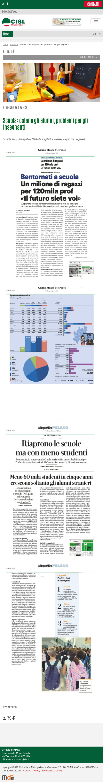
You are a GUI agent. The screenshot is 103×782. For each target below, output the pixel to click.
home (5, 44)
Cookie (26, 770)
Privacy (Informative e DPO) (47, 770)
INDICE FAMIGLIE (89, 57)
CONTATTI (93, 5)
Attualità (14, 44)
